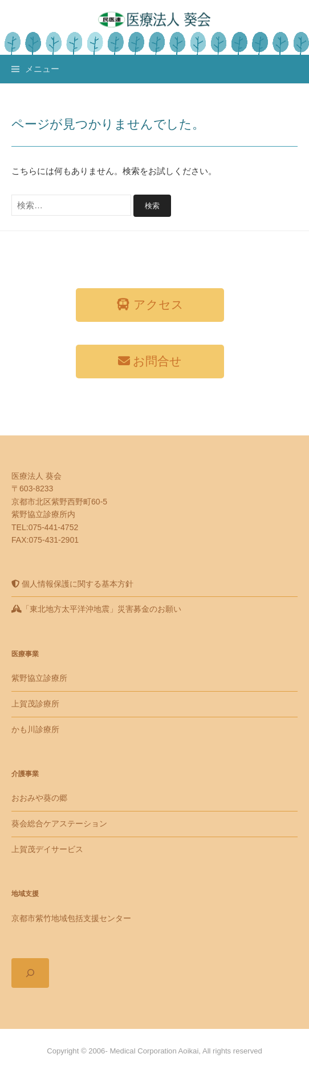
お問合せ (150, 361)
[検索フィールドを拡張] (30, 973)
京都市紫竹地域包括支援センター (71, 918)
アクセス (150, 304)
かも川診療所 (35, 729)
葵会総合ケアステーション (59, 823)
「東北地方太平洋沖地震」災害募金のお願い (96, 608)
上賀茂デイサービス (47, 849)
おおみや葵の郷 (39, 797)
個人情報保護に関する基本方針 (72, 583)
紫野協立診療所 (39, 678)
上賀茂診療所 (35, 703)
